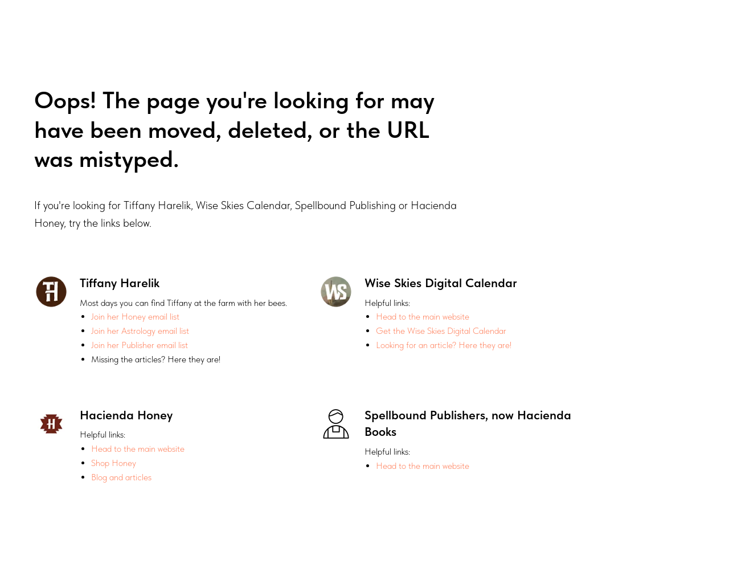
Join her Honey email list (135, 316)
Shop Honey (113, 462)
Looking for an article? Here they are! (443, 345)
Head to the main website (422, 316)
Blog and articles (121, 477)
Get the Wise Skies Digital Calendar (441, 330)
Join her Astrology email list (140, 330)
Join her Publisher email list (139, 345)
